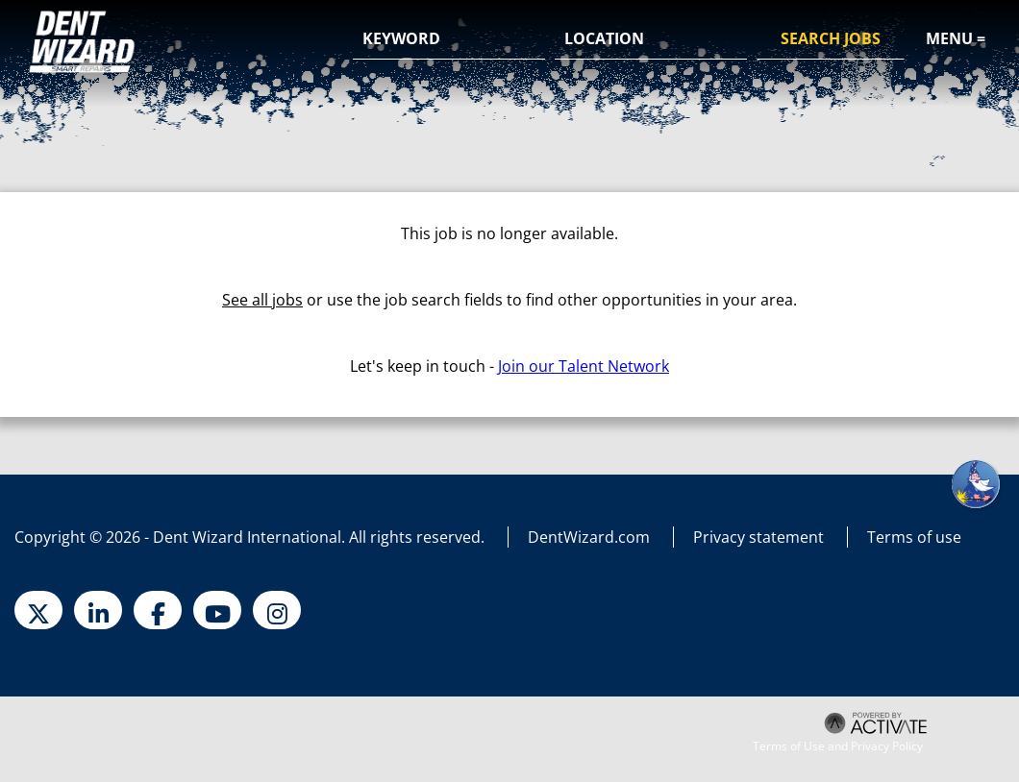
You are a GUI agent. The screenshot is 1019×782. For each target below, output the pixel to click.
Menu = (955, 38)
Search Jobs (831, 38)
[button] (729, 40)
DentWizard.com (589, 537)
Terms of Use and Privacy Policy (838, 746)
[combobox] (651, 39)
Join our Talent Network (583, 366)
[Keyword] (449, 39)
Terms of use (914, 537)
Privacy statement (758, 537)
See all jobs (262, 299)
